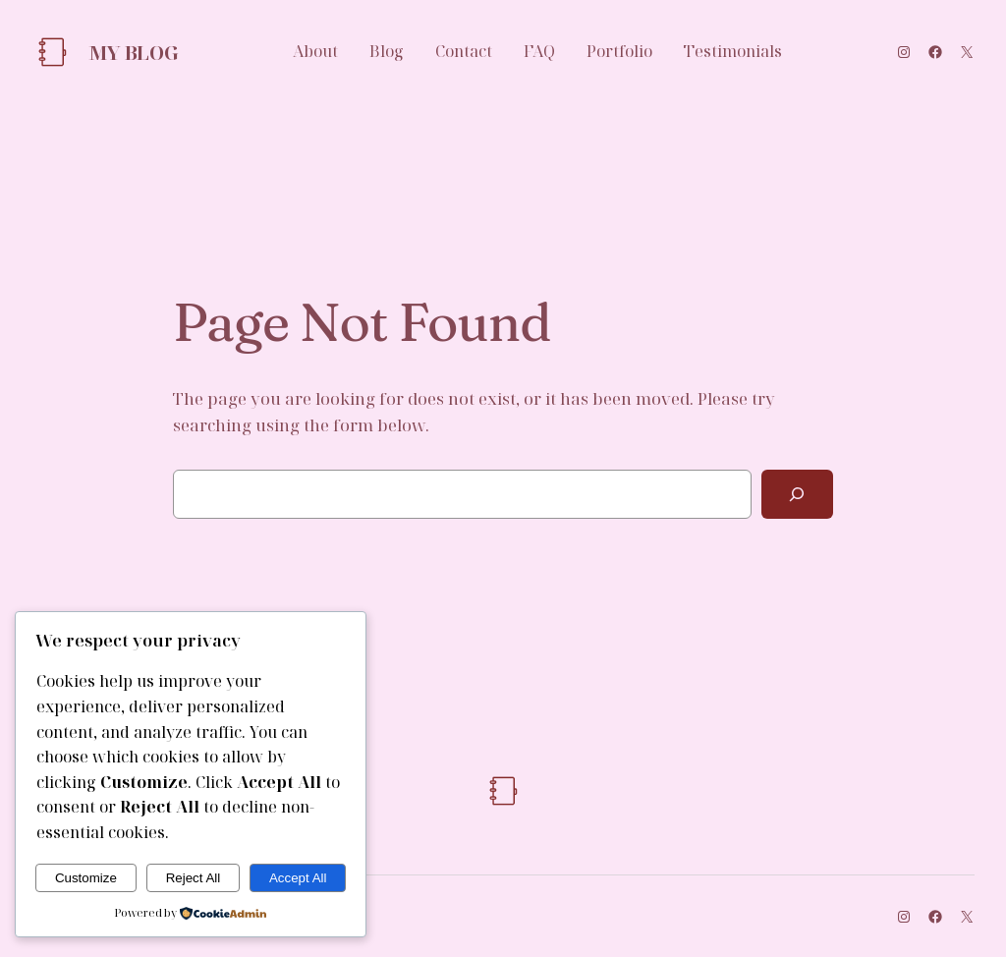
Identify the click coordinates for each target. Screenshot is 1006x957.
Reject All (193, 878)
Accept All (298, 878)
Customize (86, 878)
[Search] (797, 495)
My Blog (133, 52)
